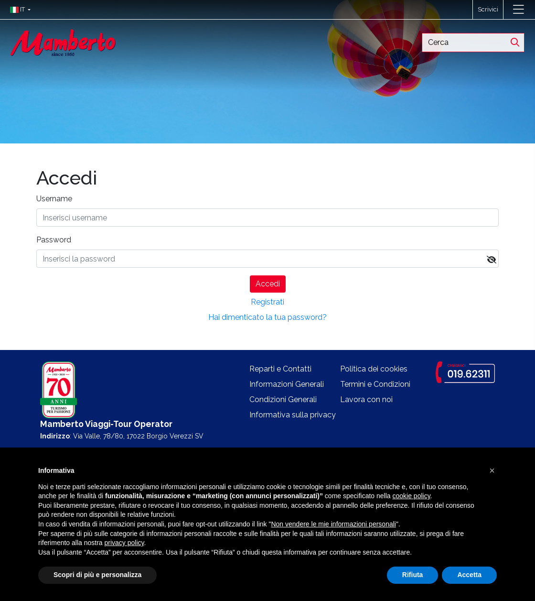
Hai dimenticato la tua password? (267, 317)
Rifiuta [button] (412, 575)
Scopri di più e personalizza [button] (97, 575)
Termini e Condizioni (375, 384)
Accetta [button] (469, 575)
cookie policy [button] (411, 496)
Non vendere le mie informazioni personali (333, 524)
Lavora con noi (366, 399)
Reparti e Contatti (280, 368)
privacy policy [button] (124, 542)
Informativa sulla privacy (292, 414)
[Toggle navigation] (518, 9)
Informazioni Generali (286, 384)
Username (54, 198)
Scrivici (488, 9)
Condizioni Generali (283, 399)
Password (53, 239)
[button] (18, 9)
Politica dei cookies (373, 368)
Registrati (267, 301)
